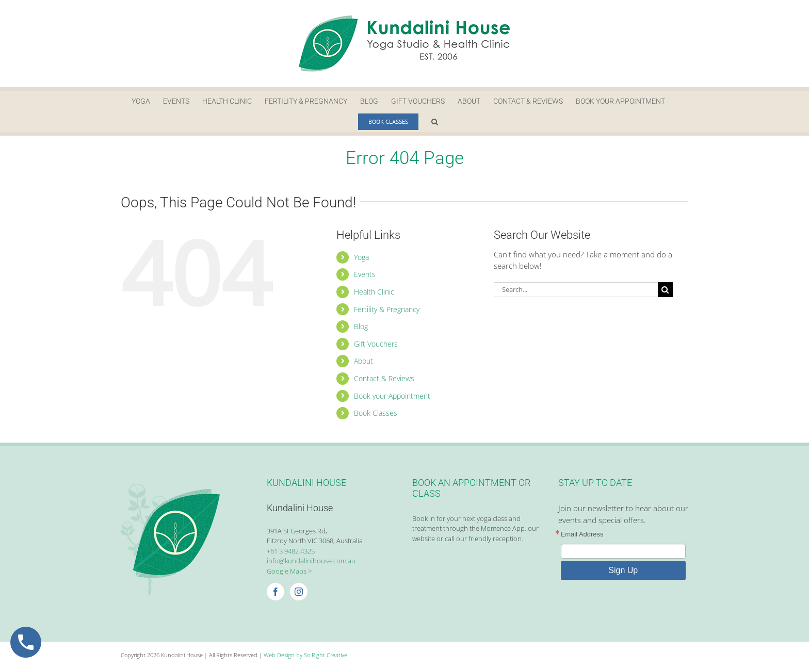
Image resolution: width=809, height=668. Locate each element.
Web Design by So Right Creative (305, 655)
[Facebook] (275, 591)
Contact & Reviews (384, 378)
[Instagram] (299, 591)
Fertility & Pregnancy (386, 309)
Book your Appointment (392, 396)
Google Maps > (289, 571)
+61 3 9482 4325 (291, 551)
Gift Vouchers (376, 344)
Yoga (361, 257)
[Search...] (576, 289)
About (363, 361)
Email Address (582, 534)
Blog (361, 326)
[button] (434, 121)
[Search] (665, 289)
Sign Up (623, 570)
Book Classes (375, 413)
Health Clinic (374, 292)
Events (365, 274)
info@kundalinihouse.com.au (311, 560)
